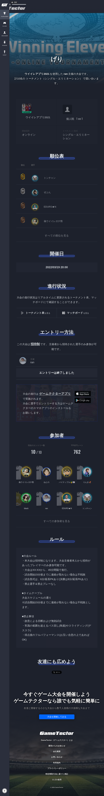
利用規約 (57, 763)
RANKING (4, 45)
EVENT (4, 55)
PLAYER (5, 26)
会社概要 (57, 751)
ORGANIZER (5, 35)
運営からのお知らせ (56, 746)
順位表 (57, 156)
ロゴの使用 (56, 780)
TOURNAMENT (4, 16)
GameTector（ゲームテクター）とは (56, 740)
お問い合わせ (56, 757)
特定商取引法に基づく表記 (56, 774)
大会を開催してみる (56, 717)
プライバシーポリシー (56, 768)
